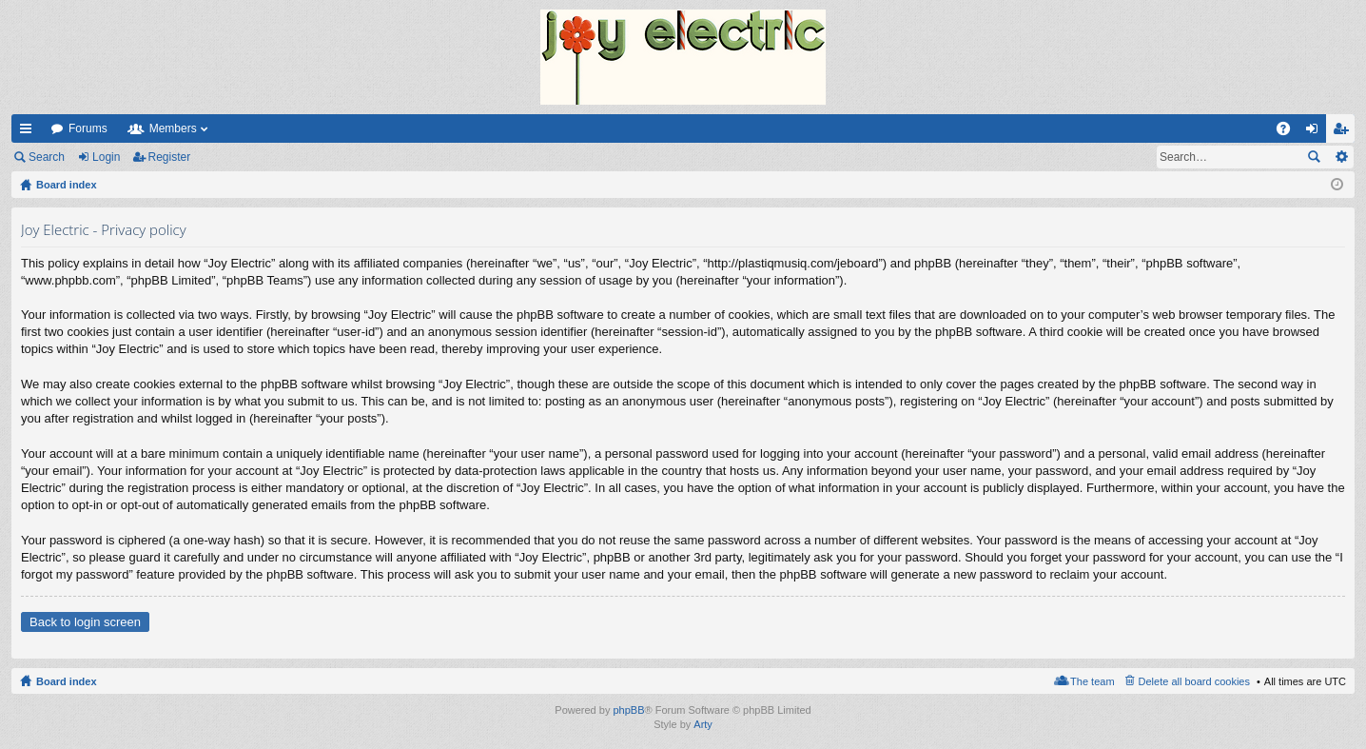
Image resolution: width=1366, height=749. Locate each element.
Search (47, 157)
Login (106, 157)
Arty (702, 724)
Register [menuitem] (1345, 132)
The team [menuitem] (1092, 681)
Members (173, 128)
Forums (87, 128)
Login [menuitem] (1316, 132)
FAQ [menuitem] (1289, 132)
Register (169, 157)
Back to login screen (85, 622)
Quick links (29, 132)
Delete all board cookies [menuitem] (1194, 681)
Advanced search (1341, 157)
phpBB (628, 710)
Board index (66, 681)
